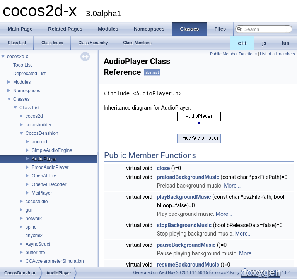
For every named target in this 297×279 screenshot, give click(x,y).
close (163, 168)
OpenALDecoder (49, 184)
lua (285, 43)
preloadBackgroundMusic (188, 177)
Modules (22, 82)
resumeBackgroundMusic (188, 265)
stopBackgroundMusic (184, 225)
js (264, 43)
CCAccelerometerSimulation (55, 261)
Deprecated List (29, 73)
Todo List (22, 65)
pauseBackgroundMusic (186, 245)
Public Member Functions (233, 54)
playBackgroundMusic (184, 197)
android (39, 142)
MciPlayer (42, 193)
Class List (29, 107)
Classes (21, 99)
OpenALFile (44, 176)
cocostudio (37, 201)
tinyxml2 (34, 235)
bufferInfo (35, 252)
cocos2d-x (17, 56)
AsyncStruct (38, 244)
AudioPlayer (44, 159)
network (34, 218)
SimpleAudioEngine (52, 150)
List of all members (277, 54)
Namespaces (26, 90)
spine (31, 227)
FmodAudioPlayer (50, 167)
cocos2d (34, 116)
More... (232, 186)
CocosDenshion (42, 133)
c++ (242, 43)
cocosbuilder (38, 124)
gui (29, 210)
